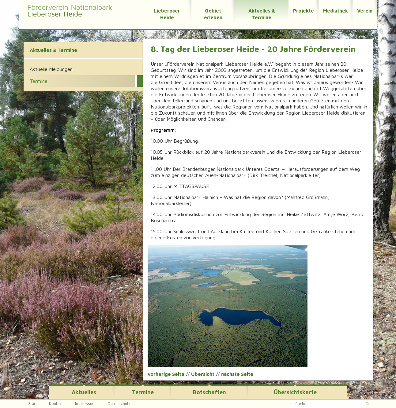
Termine (143, 392)
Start (32, 403)
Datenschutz (119, 403)
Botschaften (209, 392)
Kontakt (56, 403)
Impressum (85, 403)
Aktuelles (84, 392)
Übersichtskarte (295, 392)
